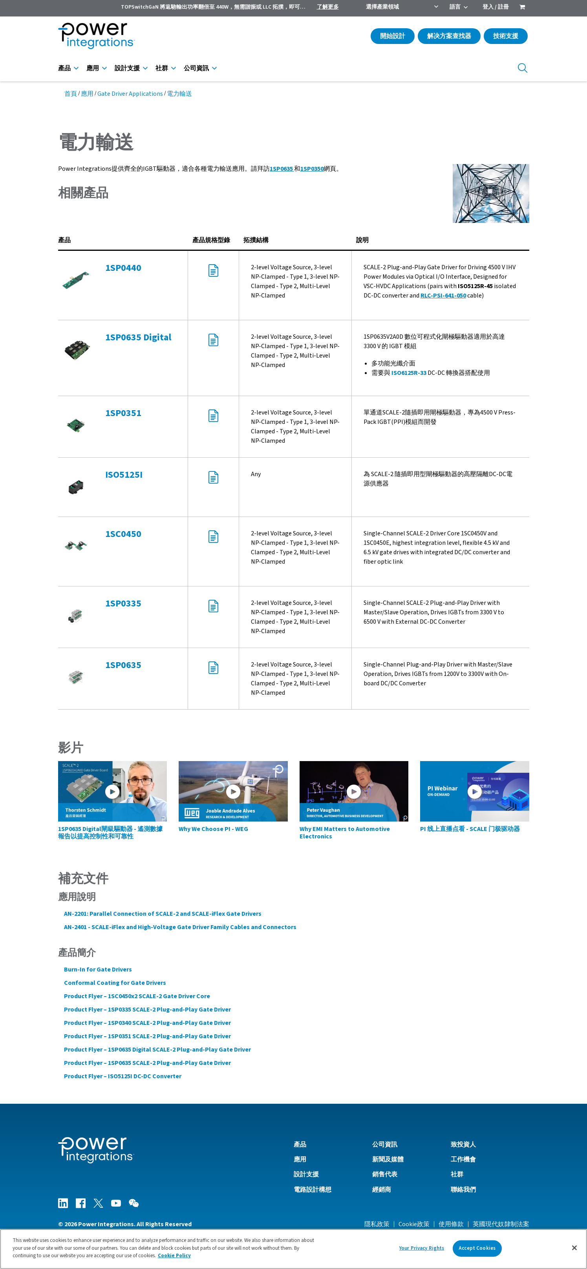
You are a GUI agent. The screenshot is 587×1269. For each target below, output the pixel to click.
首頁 (70, 93)
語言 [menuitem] (455, 7)
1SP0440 (123, 268)
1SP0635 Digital (138, 337)
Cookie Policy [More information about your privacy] (174, 1257)
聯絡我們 (463, 1189)
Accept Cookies (477, 1249)
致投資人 (463, 1144)
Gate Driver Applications (130, 93)
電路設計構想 (312, 1189)
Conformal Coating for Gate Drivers (115, 983)
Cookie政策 (414, 1224)
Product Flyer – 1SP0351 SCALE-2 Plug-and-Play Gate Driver (147, 1036)
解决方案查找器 (449, 36)
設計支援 (127, 68)
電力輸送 (179, 93)
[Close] (574, 1249)
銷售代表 (384, 1174)
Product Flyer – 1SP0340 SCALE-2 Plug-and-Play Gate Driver (147, 1023)
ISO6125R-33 (408, 373)
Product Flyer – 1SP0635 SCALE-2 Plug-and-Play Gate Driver (147, 1063)
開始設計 (392, 36)
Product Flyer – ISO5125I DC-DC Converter (122, 1076)
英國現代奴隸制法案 (501, 1224)
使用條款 (451, 1224)
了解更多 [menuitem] (328, 7)
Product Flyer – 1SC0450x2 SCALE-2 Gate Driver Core (137, 996)
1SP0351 (123, 413)
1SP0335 (123, 603)
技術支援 (505, 36)
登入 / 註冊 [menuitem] (496, 7)
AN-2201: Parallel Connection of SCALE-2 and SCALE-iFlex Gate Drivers (162, 913)
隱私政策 (377, 1224)
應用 (92, 68)
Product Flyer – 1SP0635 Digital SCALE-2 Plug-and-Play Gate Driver (157, 1049)
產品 (64, 68)
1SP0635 (282, 168)
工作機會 (463, 1159)
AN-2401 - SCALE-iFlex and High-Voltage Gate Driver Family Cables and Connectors (180, 927)
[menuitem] (522, 8)
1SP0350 (312, 168)
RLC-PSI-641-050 (443, 295)
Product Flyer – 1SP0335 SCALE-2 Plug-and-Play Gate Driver (147, 1009)
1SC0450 (123, 534)
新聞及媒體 (388, 1159)
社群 (161, 68)
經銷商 (381, 1189)
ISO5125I (124, 475)
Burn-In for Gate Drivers (98, 969)
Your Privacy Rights (421, 1249)
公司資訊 (196, 68)
